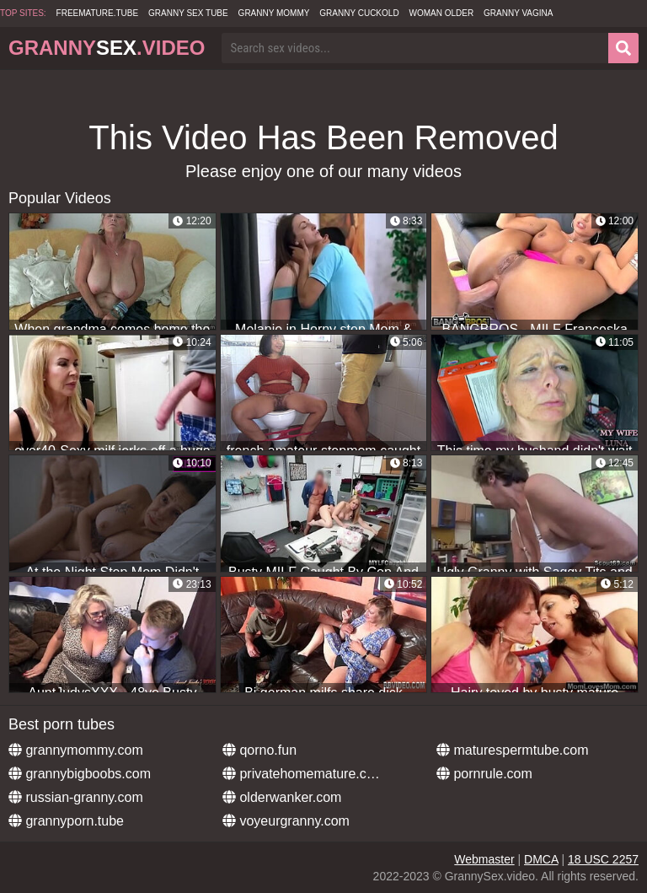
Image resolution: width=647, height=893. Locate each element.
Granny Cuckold (358, 13)
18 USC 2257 (603, 859)
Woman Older (441, 13)
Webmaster (484, 859)
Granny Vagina (518, 13)
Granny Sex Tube (188, 13)
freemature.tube (97, 13)
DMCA (541, 859)
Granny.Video (106, 47)
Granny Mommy (274, 13)
